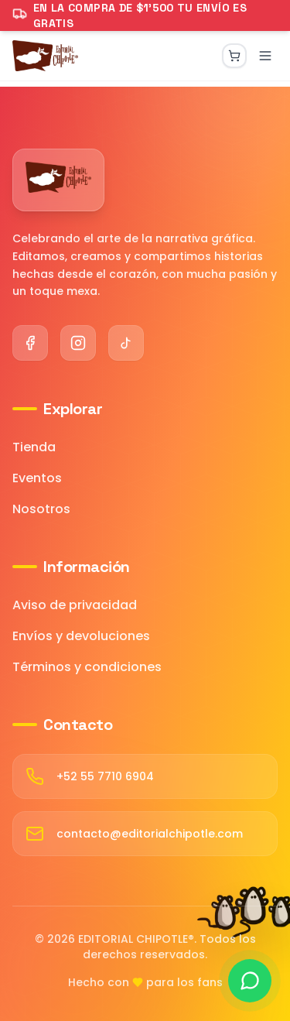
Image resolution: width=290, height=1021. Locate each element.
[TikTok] (126, 343)
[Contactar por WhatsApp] (249, 980)
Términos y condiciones (87, 667)
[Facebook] (30, 343)
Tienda (34, 447)
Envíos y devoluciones (81, 636)
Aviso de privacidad (74, 605)
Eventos (37, 478)
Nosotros (41, 509)
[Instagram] (78, 343)
